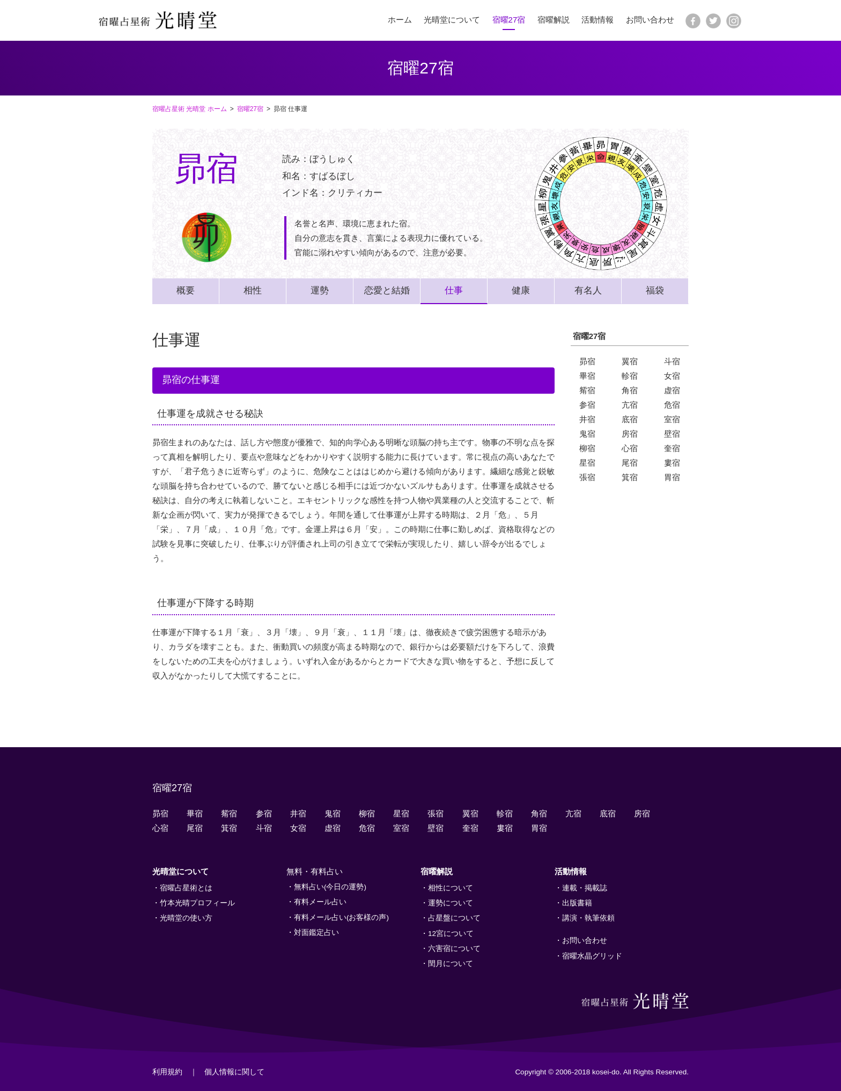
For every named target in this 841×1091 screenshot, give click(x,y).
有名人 (588, 290)
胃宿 (672, 477)
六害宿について (454, 949)
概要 (185, 290)
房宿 (630, 433)
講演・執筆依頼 (588, 918)
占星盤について (454, 918)
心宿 (630, 448)
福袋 (655, 290)
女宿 (672, 375)
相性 (253, 290)
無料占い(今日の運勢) (330, 887)
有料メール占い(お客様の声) (341, 917)
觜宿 (587, 390)
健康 (521, 290)
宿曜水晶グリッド (592, 956)
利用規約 (167, 1072)
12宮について (451, 934)
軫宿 (630, 375)
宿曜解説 (553, 19)
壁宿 (672, 433)
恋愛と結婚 (387, 290)
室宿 (672, 419)
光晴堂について (452, 19)
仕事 (454, 290)
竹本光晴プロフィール (197, 903)
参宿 (587, 404)
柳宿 (587, 448)
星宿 (587, 462)
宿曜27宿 (509, 19)
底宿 (630, 419)
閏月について (450, 964)
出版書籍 (577, 903)
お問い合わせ (650, 19)
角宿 (630, 390)
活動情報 (597, 19)
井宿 (587, 419)
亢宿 (630, 404)
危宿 (672, 404)
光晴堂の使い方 (186, 918)
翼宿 (630, 361)
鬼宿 (587, 433)
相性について (450, 888)
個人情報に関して (234, 1072)
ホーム (400, 19)
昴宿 (587, 361)
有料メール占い (320, 902)
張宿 (587, 477)
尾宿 (630, 462)
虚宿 (672, 390)
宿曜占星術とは (186, 888)
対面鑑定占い (316, 932)
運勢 (320, 290)
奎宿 (672, 448)
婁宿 (672, 462)
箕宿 (630, 477)
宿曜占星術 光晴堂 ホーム (189, 109)
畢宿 (587, 375)
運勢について (450, 903)
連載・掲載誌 (584, 888)
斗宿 (672, 361)
